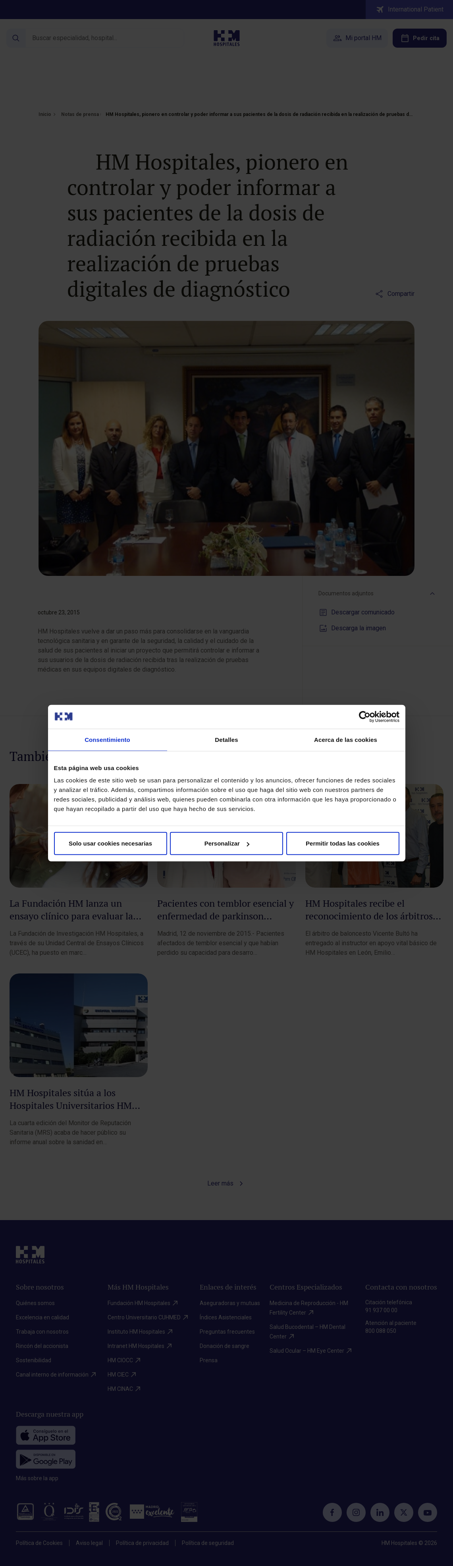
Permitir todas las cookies (343, 843)
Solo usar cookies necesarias (110, 843)
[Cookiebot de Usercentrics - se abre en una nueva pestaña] (364, 716)
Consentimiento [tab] (107, 739)
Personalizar (226, 843)
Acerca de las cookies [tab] (345, 739)
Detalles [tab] (226, 739)
